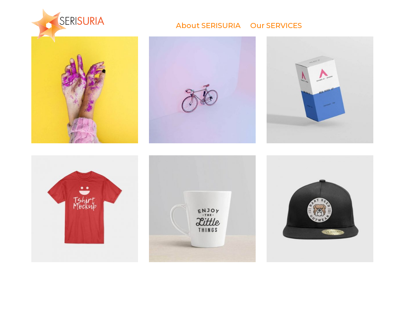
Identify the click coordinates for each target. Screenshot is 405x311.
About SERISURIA (208, 25)
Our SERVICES (276, 25)
